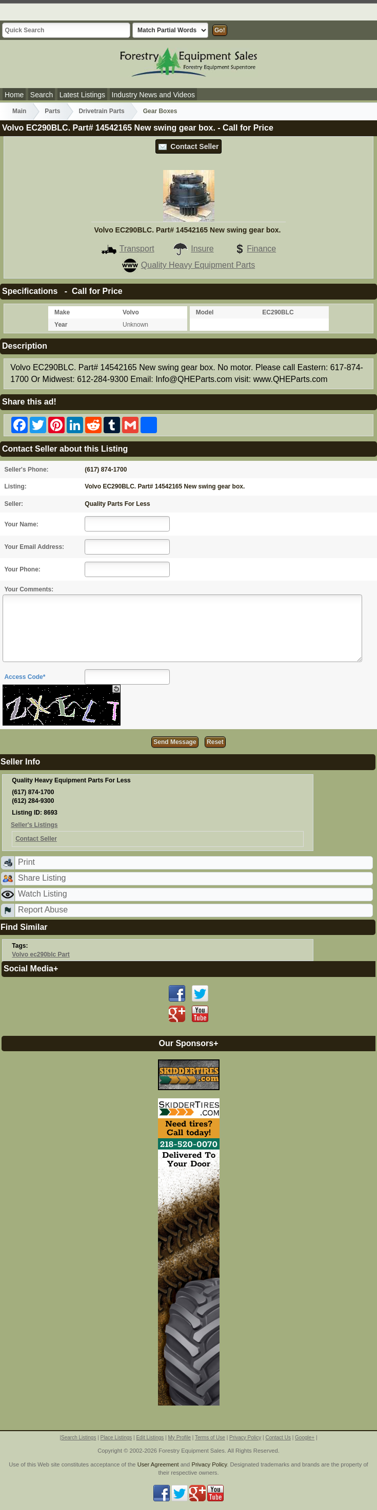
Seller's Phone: (26, 469)
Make (62, 312)
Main (19, 111)
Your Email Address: (34, 546)
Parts (52, 111)
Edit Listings (150, 1437)
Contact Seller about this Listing (65, 448)
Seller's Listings (34, 824)
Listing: (15, 486)
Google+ (304, 1437)
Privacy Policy (245, 1437)
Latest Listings (82, 95)
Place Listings (116, 1437)
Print (26, 862)
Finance (254, 248)
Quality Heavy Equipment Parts (188, 265)
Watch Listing (42, 893)
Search (41, 95)
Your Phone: (22, 569)
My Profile (179, 1437)
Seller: (13, 503)
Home (14, 95)
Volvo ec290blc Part (41, 954)
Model (205, 312)
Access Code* (24, 676)
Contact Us (277, 1437)
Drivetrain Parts (101, 111)
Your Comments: (28, 589)
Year (60, 324)
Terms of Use (210, 1437)
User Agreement (158, 1464)
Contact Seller (188, 146)
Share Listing (42, 878)
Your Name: (21, 524)
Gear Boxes (160, 111)
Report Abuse (43, 909)
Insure (192, 248)
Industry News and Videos (153, 95)
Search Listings (78, 1437)
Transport (127, 248)
